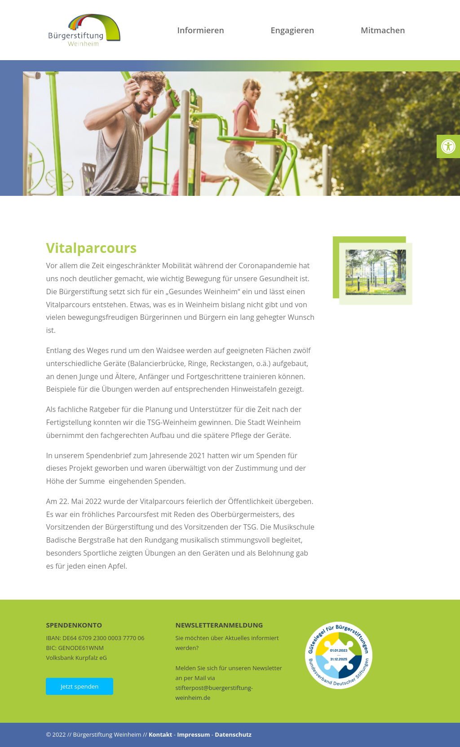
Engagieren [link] (292, 31)
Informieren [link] (200, 31)
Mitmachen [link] (383, 31)
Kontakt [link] (160, 734)
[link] (448, 146)
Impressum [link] (193, 734)
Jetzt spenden (79, 686)
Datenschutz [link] (233, 734)
